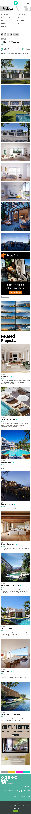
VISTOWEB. (27, 796)
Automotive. (5, 17)
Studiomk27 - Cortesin (11, 715)
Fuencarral (6, 376)
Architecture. (20, 14)
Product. (4, 23)
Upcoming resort (9, 544)
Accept (15, 811)
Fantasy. (4, 20)
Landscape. (19, 20)
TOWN (3, 45)
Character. (19, 17)
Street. (18, 23)
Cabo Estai (6, 672)
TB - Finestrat (8, 629)
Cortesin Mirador (9, 419)
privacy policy (15, 808)
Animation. (5, 14)
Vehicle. (4, 26)
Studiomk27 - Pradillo (11, 585)
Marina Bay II (7, 463)
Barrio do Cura (8, 504)
